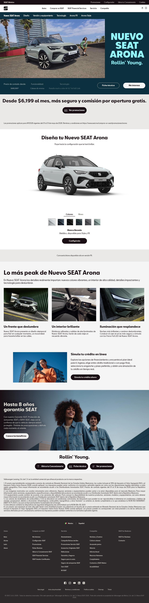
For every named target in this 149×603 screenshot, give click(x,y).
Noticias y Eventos (96, 537)
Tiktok (110, 589)
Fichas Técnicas (37, 548)
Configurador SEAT (38, 540)
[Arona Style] (86, 15)
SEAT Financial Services (77, 8)
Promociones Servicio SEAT (70, 544)
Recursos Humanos (96, 555)
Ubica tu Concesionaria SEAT (42, 552)
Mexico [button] (69, 523)
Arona (6, 540)
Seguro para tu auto (68, 559)
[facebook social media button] (65, 583)
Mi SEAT (63, 570)
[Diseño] (26, 15)
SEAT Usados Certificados (41, 559)
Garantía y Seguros (68, 555)
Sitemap (100, 589)
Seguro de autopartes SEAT (70, 563)
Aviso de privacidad (54, 589)
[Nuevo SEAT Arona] (12, 15)
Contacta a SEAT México (98, 563)
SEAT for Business (124, 537)
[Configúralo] (74, 241)
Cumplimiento (94, 559)
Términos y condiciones (72, 589)
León (5, 544)
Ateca (6, 548)
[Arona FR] (74, 15)
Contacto (122, 540)
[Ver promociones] (75, 110)
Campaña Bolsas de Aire (69, 540)
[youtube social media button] (74, 583)
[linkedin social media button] (79, 583)
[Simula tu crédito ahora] (85, 377)
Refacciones (65, 552)
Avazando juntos (95, 544)
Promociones (36, 544)
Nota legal (41, 589)
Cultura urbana (95, 540)
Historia (92, 548)
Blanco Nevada (74, 230)
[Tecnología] (61, 15)
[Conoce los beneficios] (16, 436)
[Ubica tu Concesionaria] (50, 466)
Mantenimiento (66, 537)
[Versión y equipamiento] (43, 15)
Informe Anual (94, 552)
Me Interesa (36, 537)
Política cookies (89, 589)
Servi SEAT (64, 566)
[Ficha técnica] (108, 85)
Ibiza (5, 537)
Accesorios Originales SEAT (70, 548)
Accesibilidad (94, 566)
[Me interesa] (134, 85)
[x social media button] (83, 583)
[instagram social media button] (69, 583)
